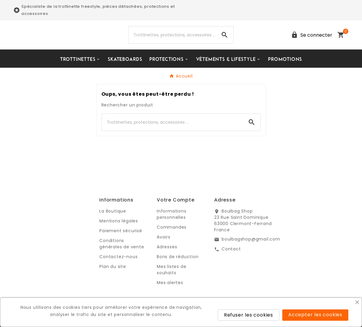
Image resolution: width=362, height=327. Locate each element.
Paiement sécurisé (120, 231)
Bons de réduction (178, 257)
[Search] (224, 35)
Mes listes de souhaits (171, 270)
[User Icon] (310, 35)
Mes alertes (170, 283)
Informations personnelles (172, 214)
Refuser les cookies (248, 314)
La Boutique (112, 211)
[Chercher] (172, 35)
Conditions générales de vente (121, 244)
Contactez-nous (118, 257)
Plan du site (112, 266)
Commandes (172, 227)
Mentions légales (118, 221)
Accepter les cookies (315, 314)
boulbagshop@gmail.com (251, 239)
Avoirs (163, 237)
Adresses (167, 247)
